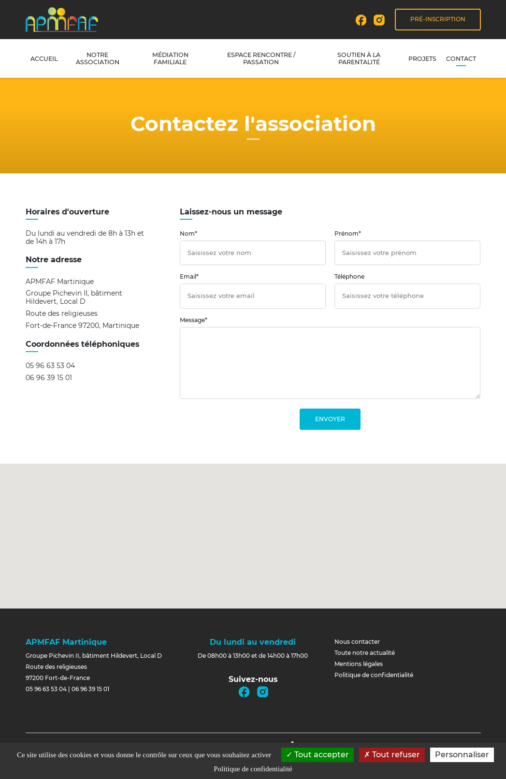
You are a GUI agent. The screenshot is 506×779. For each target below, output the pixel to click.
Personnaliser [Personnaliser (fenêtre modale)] (462, 754)
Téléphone (349, 276)
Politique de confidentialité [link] (253, 769)
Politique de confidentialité (373, 675)
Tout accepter (317, 754)
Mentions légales (358, 663)
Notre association (97, 58)
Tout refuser (392, 754)
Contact (461, 58)
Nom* (188, 233)
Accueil (44, 58)
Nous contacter (357, 641)
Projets (422, 58)
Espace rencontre (261, 58)
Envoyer (330, 419)
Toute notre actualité (364, 652)
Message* (193, 320)
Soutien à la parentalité (358, 58)
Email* (189, 276)
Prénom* (347, 233)
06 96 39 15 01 (49, 378)
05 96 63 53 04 (50, 366)
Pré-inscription (437, 19)
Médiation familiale (170, 58)
